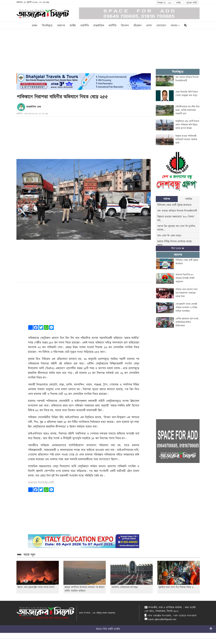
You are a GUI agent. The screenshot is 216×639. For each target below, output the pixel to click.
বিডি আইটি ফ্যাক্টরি (111, 629)
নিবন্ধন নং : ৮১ (164, 3)
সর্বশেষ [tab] (166, 199)
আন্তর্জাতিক (98, 26)
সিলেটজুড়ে (47, 26)
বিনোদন (125, 26)
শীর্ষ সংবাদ (177, 248)
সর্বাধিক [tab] (188, 199)
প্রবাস (149, 26)
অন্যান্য (175, 26)
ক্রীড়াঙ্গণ (138, 26)
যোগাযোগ (161, 26)
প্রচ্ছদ (34, 26)
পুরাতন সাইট (191, 3)
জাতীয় (73, 26)
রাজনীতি (84, 26)
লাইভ (178, 3)
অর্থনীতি (112, 26)
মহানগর (61, 26)
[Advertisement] (83, 52)
